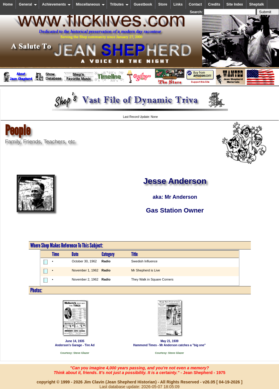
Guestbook (143, 4)
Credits (214, 4)
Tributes (119, 4)
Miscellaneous (90, 4)
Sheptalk (256, 4)
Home (8, 4)
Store (162, 4)
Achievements (56, 4)
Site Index (234, 4)
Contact (195, 4)
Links (178, 4)
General (28, 4)
